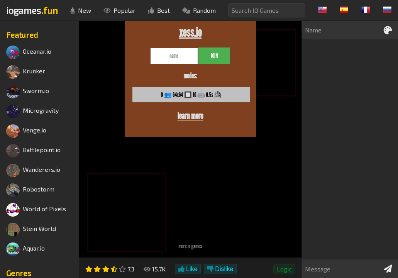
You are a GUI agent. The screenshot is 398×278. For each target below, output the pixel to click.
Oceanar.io (28, 52)
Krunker (25, 72)
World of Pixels (36, 210)
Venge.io (26, 131)
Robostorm (30, 190)
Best (159, 10)
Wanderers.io (33, 170)
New (80, 10)
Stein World (31, 229)
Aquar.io (25, 249)
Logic (284, 269)
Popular (119, 10)
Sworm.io (27, 91)
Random (199, 10)
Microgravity (32, 111)
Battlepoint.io (33, 151)
